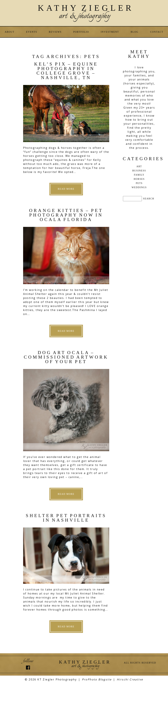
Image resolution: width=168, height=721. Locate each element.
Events (31, 32)
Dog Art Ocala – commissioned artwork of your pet (66, 357)
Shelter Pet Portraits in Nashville (66, 517)
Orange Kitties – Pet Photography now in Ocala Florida (66, 215)
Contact (156, 32)
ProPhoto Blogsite (97, 679)
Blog (134, 32)
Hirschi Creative (130, 679)
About (9, 32)
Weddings (139, 187)
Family (139, 175)
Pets (139, 183)
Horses (139, 179)
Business (139, 170)
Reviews (55, 32)
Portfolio (81, 32)
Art (139, 166)
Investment (110, 32)
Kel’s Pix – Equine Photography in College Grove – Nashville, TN (66, 71)
